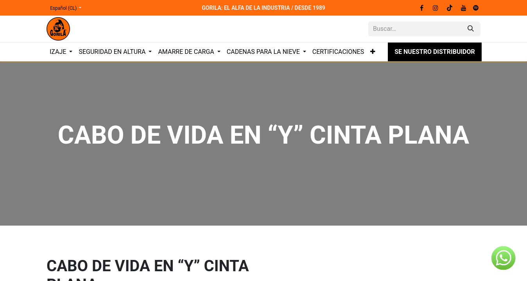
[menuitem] (61, 52)
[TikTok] (449, 8)
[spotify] (475, 7)
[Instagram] (435, 8)
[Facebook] (421, 8)
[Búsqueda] (470, 28)
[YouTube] (463, 8)
